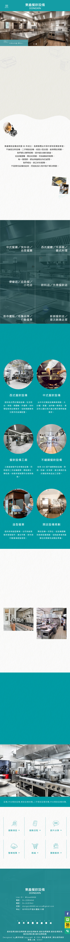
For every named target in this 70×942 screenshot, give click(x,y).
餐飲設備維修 (33, 932)
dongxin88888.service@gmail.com (38, 906)
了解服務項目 (35, 96)
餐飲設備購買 (45, 932)
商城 (50, 920)
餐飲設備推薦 (41, 934)
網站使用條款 (58, 937)
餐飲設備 (11, 932)
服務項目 (28, 920)
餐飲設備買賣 (21, 932)
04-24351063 (27, 903)
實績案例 (41, 920)
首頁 (23, 920)
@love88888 (30, 897)
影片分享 (37, 920)
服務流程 (32, 920)
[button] (33, 44)
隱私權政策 (46, 937)
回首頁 (19, 920)
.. (65, 937)
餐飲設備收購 (29, 934)
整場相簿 (46, 920)
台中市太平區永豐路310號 (33, 909)
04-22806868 (28, 900)
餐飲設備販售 (56, 932)
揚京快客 (19, 937)
